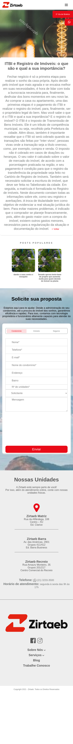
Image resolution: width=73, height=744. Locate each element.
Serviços (35, 655)
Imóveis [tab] (36, 331)
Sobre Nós (35, 650)
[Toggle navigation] (66, 5)
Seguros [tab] (56, 331)
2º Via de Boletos (63, 14)
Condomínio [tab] (17, 331)
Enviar (36, 449)
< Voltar (55, 229)
